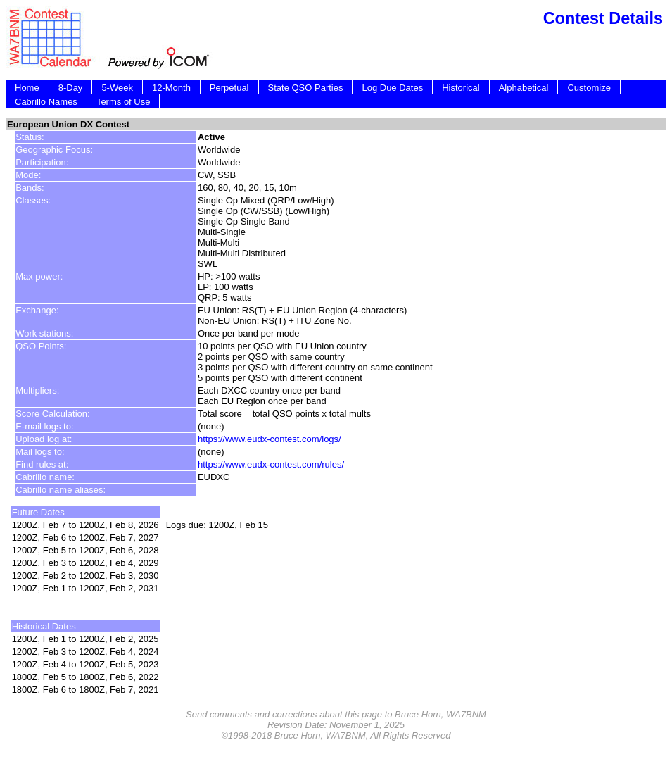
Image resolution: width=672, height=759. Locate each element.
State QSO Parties (305, 87)
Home (27, 87)
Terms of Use (123, 101)
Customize (588, 87)
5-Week (117, 87)
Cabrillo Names (46, 101)
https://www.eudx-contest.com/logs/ (269, 439)
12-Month (171, 87)
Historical (460, 87)
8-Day (70, 87)
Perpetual (229, 87)
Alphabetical (524, 87)
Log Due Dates (392, 87)
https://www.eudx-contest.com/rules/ (271, 464)
